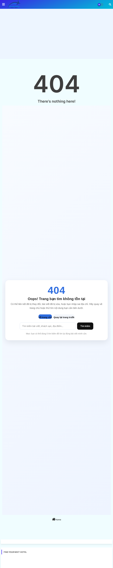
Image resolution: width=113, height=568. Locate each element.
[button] (110, 4)
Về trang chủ (45, 317)
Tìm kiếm (85, 326)
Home (56, 519)
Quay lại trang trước (64, 317)
